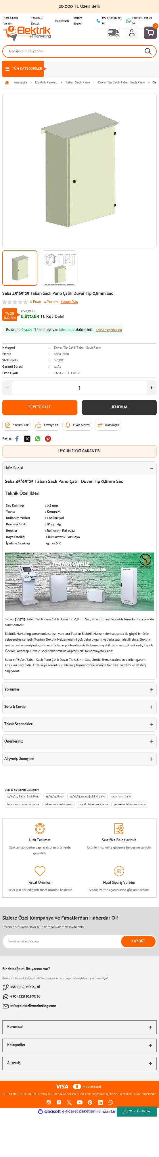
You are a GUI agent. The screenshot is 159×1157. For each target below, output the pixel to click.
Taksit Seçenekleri (18, 724)
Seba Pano (61, 354)
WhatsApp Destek (137, 1111)
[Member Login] (132, 33)
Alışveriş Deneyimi (19, 759)
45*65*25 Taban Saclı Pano (23, 796)
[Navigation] (23, 69)
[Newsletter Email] (79, 941)
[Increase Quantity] (151, 388)
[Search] (79, 51)
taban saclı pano (121, 796)
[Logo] (26, 32)
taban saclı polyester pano (23, 804)
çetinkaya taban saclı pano (129, 804)
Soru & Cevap (15, 707)
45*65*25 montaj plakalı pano (87, 796)
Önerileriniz (13, 742)
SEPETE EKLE (40, 407)
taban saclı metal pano (58, 804)
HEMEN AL (119, 407)
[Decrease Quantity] (7, 388)
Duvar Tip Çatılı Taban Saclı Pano (77, 347)
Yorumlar (11, 690)
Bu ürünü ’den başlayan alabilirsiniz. (64, 330)
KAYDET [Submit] (138, 941)
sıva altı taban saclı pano (93, 804)
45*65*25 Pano (55, 796)
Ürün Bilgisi (13, 468)
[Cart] (150, 33)
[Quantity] (79, 388)
